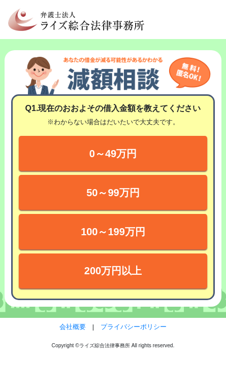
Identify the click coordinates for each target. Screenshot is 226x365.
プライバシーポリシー (134, 327)
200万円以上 (113, 270)
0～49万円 (113, 153)
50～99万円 (113, 192)
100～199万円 (113, 231)
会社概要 (72, 327)
